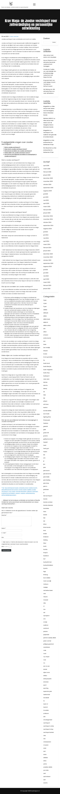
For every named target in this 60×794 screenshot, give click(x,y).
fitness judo (46, 420)
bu (44, 360)
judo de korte (47, 474)
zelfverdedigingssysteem (9, 495)
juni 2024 (45, 235)
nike (44, 603)
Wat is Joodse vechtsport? (12, 147)
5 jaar (45, 306)
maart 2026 (46, 169)
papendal (46, 634)
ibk (44, 455)
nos (44, 609)
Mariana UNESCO (48, 118)
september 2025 (48, 188)
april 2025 (46, 203)
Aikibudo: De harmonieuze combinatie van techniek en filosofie (21, 500)
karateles (46, 508)
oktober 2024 (47, 222)
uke (44, 716)
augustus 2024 (47, 229)
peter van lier (47, 641)
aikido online (47, 325)
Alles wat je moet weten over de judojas (49, 56)
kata (44, 511)
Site (3, 539)
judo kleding (46, 480)
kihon (44, 524)
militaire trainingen (32, 491)
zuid (44, 773)
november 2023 (48, 257)
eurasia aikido (47, 410)
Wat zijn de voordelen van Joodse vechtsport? (18, 151)
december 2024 (48, 216)
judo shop (46, 483)
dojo (44, 395)
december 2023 (48, 254)
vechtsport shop (48, 729)
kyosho (45, 568)
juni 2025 (45, 197)
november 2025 (48, 181)
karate (45, 499)
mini (44, 593)
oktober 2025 (47, 184)
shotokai (45, 682)
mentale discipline (21, 491)
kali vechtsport (47, 496)
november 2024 (48, 219)
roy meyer (46, 657)
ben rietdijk (46, 347)
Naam (4, 530)
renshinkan (46, 647)
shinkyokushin (47, 679)
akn (44, 328)
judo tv (45, 486)
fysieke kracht (33, 488)
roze (44, 660)
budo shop (46, 373)
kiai (44, 518)
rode (44, 650)
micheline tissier (48, 590)
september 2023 (48, 263)
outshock (46, 628)
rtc (44, 663)
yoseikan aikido (47, 767)
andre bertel (47, 338)
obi (44, 612)
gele (44, 429)
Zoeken (46, 39)
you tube (46, 770)
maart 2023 (46, 282)
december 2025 (48, 178)
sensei (45, 669)
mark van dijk (47, 581)
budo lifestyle (47, 366)
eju (44, 398)
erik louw (46, 404)
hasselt (45, 442)
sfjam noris (46, 672)
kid (44, 521)
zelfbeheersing (30, 493)
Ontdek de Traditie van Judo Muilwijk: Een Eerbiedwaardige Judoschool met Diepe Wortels (49, 73)
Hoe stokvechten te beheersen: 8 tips (48, 142)
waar (44, 748)
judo (44, 467)
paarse (45, 631)
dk (44, 392)
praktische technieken (8, 493)
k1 (43, 493)
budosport (46, 376)
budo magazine (47, 369)
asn (44, 341)
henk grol (46, 448)
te (44, 701)
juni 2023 (45, 273)
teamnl (45, 707)
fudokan (45, 423)
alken (45, 332)
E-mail (4, 534)
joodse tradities (27, 490)
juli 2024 (45, 232)
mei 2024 (46, 238)
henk (44, 445)
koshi (44, 546)
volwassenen (47, 742)
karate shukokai (48, 505)
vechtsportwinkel (48, 732)
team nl (45, 704)
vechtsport (46, 723)
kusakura (46, 556)
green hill (46, 433)
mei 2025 (46, 200)
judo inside (46, 477)
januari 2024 (46, 251)
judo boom (46, 470)
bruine (45, 354)
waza (44, 754)
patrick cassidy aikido (49, 638)
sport (45, 685)
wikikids (45, 757)
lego (44, 571)
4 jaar (45, 303)
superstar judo (47, 691)
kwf (44, 559)
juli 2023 (45, 270)
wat (44, 751)
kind (44, 530)
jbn (44, 464)
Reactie (4, 515)
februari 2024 (47, 247)
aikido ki (45, 322)
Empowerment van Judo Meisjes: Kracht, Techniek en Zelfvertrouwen (49, 83)
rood (44, 653)
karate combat (47, 502)
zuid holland (46, 776)
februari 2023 (47, 285)
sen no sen (46, 666)
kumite (45, 549)
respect (17, 493)
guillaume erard (48, 439)
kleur (44, 543)
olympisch (46, 616)
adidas (45, 310)
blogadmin (46, 106)
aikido (45, 316)
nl (43, 606)
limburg (45, 575)
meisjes (45, 587)
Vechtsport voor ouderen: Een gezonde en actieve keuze (49, 135)
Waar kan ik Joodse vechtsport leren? (15, 149)
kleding (45, 540)
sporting (45, 688)
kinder (45, 534)
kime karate (46, 527)
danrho (45, 385)
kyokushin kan (47, 562)
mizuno (45, 597)
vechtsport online (48, 726)
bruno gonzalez (47, 357)
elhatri (45, 401)
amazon (45, 335)
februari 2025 (47, 210)
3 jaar (45, 300)
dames (45, 382)
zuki (44, 780)
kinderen (46, 537)
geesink (45, 426)
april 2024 (46, 241)
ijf (43, 461)
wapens (23, 493)
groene (45, 436)
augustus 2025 (47, 191)
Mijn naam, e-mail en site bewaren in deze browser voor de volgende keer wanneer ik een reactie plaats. (20, 545)
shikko (45, 675)
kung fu (45, 552)
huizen (45, 452)
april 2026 (46, 165)
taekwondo (46, 694)
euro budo (46, 414)
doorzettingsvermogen (12, 488)
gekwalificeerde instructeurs (10, 490)
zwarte (45, 783)
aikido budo (46, 319)
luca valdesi (46, 578)
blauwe (45, 351)
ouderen (45, 625)
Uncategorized (47, 720)
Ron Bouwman (47, 148)
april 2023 (46, 279)
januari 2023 (46, 288)
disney (45, 388)
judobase (46, 489)
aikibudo (45, 313)
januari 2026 (46, 175)
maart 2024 (46, 244)
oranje (45, 622)
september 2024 (48, 225)
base (44, 344)
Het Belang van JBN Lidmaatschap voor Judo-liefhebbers (49, 91)
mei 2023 (46, 276)
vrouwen (45, 745)
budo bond (46, 363)
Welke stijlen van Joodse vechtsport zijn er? (17, 153)
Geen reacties (14, 36)
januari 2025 (46, 213)
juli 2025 (45, 194)
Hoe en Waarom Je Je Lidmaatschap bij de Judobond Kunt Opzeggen (49, 63)
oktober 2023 (47, 260)
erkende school (23, 488)
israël (20, 490)
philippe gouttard (48, 644)
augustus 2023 (47, 266)
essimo (45, 407)
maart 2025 (46, 206)
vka (44, 739)
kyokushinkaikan (48, 565)
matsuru (45, 584)
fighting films (47, 417)
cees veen (46, 379)
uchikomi (46, 713)
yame (45, 764)
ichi (44, 458)
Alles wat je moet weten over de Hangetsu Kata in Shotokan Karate (49, 111)
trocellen (46, 710)
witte (44, 761)
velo (44, 735)
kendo (45, 515)
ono (44, 619)
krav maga (12, 491)
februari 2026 (47, 172)
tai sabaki (46, 698)
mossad (45, 600)
